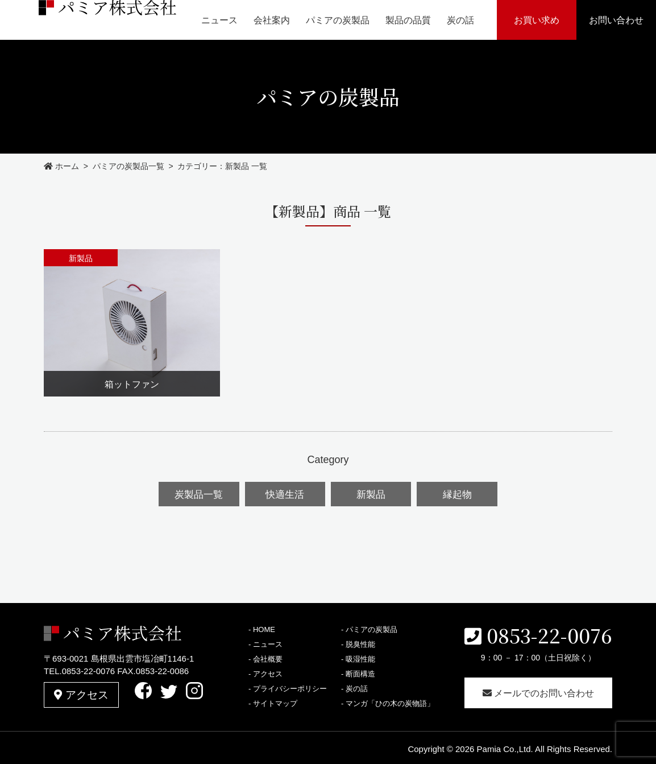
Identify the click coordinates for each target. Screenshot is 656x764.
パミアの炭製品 (337, 20)
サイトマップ (275, 701)
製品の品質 (408, 20)
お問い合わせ (616, 20)
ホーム (61, 166)
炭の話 (460, 20)
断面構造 (360, 672)
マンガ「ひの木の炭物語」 (390, 701)
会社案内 (272, 20)
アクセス (81, 690)
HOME (264, 627)
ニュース (219, 20)
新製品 (370, 493)
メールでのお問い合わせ (538, 691)
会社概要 (268, 657)
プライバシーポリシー (290, 687)
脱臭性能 (360, 642)
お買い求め (536, 20)
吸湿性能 (360, 657)
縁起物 (456, 493)
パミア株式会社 (82, 19)
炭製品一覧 (200, 493)
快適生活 (285, 493)
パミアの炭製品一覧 (128, 166)
